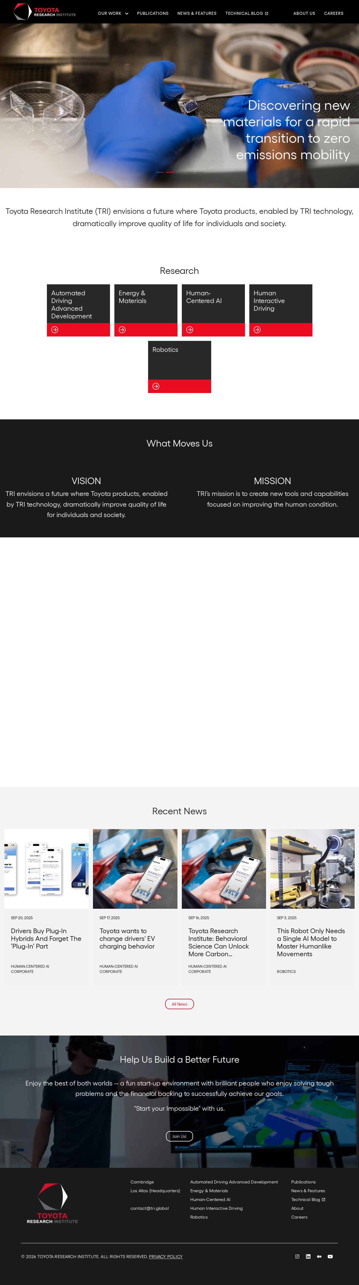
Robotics (199, 1216)
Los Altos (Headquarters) (155, 1190)
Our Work (110, 13)
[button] (160, 172)
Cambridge (142, 1181)
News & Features (197, 13)
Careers (334, 13)
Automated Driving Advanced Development (234, 1181)
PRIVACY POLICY (166, 1256)
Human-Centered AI (210, 1199)
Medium (319, 1257)
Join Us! (179, 1136)
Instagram (297, 1257)
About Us (304, 13)
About (297, 1208)
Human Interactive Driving (216, 1208)
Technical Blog (244, 13)
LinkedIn (308, 1257)
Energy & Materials (209, 1190)
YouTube (330, 1257)
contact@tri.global (150, 1208)
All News (179, 1003)
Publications (153, 13)
